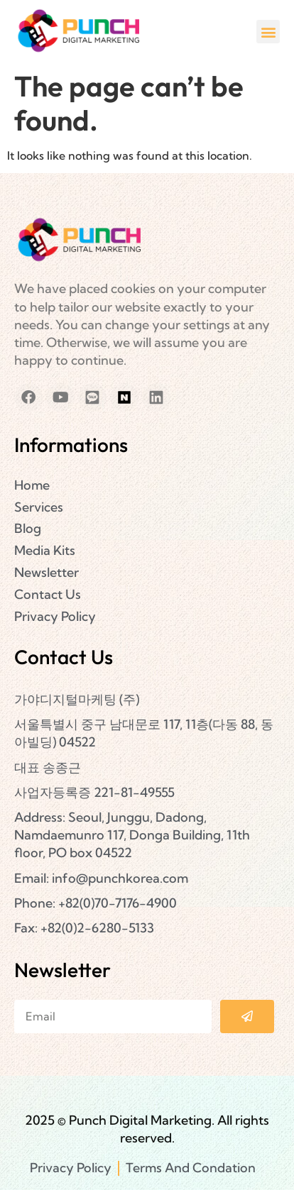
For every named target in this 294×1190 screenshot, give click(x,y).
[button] (268, 31)
